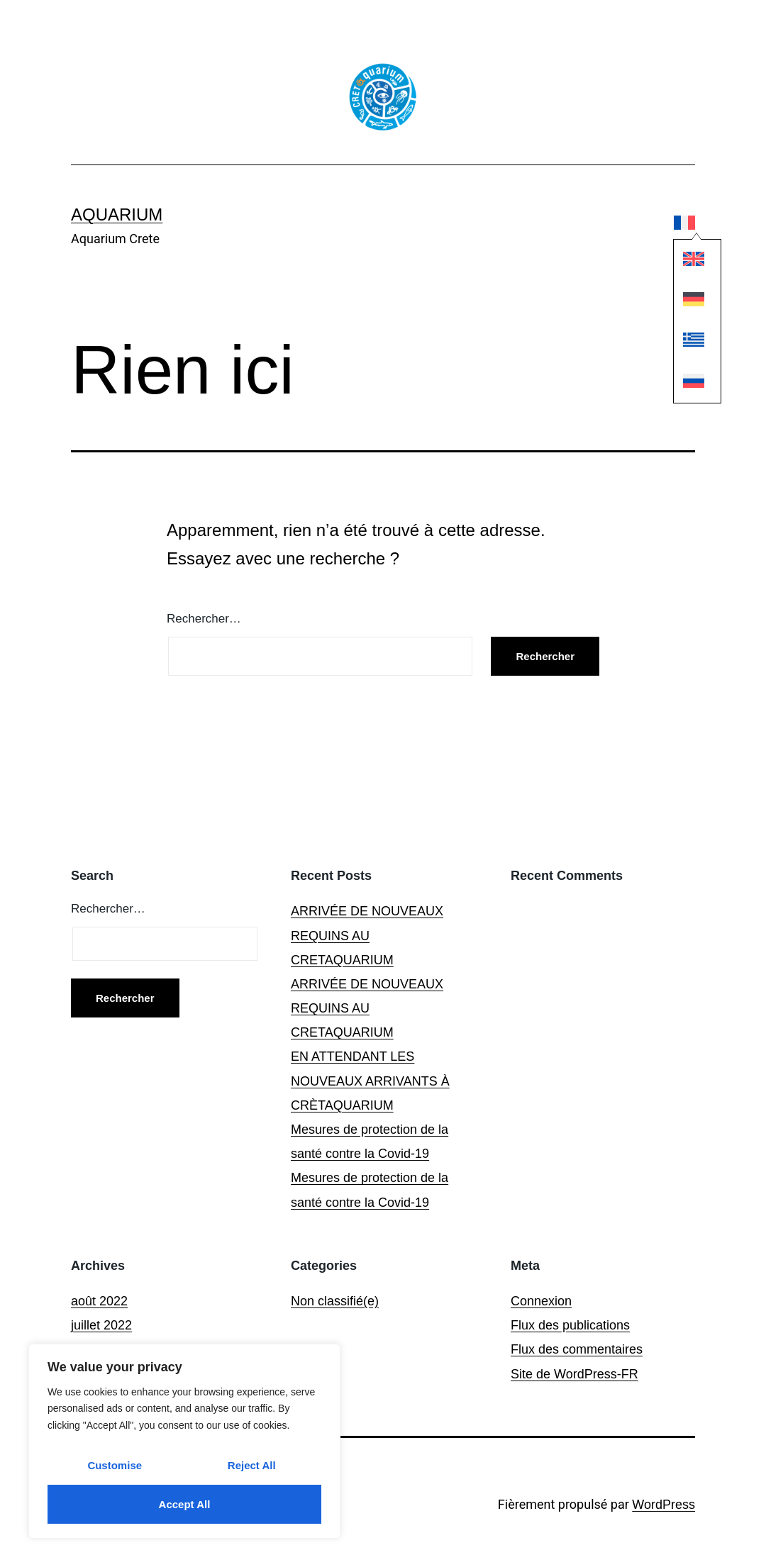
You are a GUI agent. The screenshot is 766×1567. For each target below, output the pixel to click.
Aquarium (116, 214)
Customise (114, 1465)
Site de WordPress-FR (574, 1374)
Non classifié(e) (335, 1301)
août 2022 (99, 1301)
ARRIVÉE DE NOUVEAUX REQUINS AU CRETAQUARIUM (367, 935)
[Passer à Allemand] (685, 302)
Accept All (185, 1504)
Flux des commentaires (577, 1349)
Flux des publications (570, 1325)
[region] (184, 1441)
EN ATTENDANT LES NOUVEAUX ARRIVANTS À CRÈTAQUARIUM (370, 1080)
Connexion (541, 1301)
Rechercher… (204, 618)
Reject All (252, 1465)
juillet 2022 (101, 1325)
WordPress (663, 1505)
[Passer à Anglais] (685, 262)
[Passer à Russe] (685, 384)
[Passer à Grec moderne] (685, 343)
